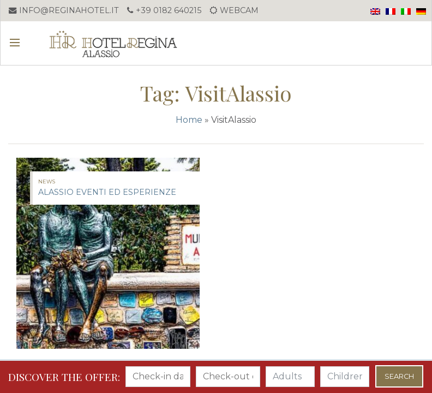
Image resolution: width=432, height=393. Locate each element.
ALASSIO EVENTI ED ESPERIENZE (107, 192)
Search (399, 376)
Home (189, 120)
